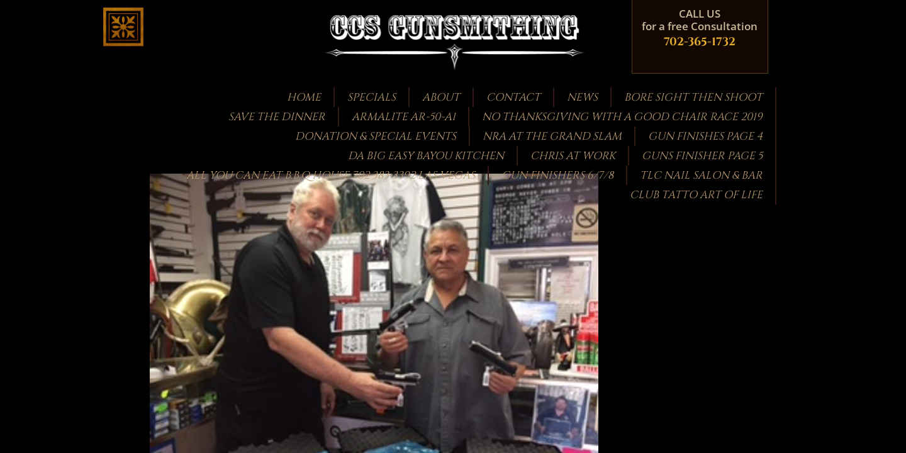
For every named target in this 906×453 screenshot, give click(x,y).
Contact (513, 97)
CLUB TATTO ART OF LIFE (696, 194)
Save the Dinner (276, 116)
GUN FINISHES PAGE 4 (705, 136)
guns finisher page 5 (702, 155)
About (441, 97)
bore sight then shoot (693, 97)
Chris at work (572, 155)
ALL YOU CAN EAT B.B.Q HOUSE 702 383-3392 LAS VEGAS (330, 175)
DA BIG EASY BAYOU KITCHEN (426, 155)
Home (304, 97)
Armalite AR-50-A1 (404, 116)
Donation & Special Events (375, 136)
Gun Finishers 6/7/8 (557, 175)
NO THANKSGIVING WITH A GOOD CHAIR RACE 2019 (622, 116)
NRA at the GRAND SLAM (552, 136)
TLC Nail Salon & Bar (701, 175)
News (582, 97)
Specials (371, 97)
